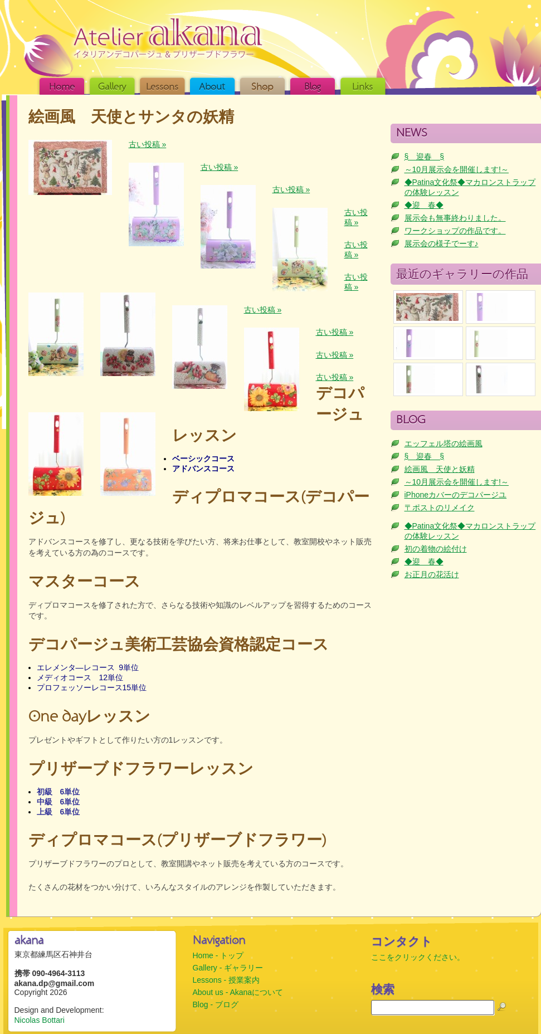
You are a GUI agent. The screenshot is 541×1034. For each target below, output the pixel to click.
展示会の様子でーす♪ (441, 243)
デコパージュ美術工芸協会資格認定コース (178, 645)
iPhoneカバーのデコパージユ (455, 494)
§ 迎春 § (424, 156)
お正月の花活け (431, 574)
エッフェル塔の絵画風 (443, 443)
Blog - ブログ (215, 1004)
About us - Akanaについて (238, 992)
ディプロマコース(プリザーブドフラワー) (177, 841)
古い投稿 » (148, 144)
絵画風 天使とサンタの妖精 (131, 117)
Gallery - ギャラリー (228, 967)
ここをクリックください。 (418, 957)
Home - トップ (218, 955)
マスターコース (84, 582)
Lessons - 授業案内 (226, 980)
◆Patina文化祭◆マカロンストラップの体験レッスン (470, 187)
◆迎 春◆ (423, 205)
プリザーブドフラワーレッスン (141, 769)
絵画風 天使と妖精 (439, 469)
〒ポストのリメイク (439, 507)
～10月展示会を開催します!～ (456, 169)
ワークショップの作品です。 (455, 230)
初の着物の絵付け (435, 548)
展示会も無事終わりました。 (455, 217)
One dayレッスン (89, 717)
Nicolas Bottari (39, 1020)
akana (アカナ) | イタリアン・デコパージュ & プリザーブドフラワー (167, 37)
